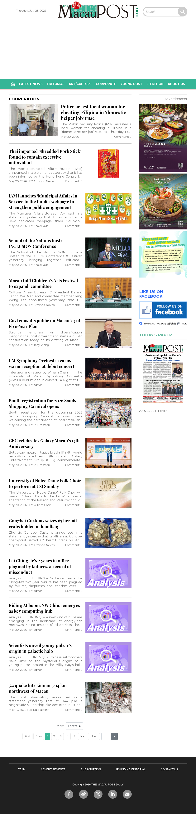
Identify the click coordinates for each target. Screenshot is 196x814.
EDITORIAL (56, 84)
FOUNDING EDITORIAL (131, 769)
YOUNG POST (131, 84)
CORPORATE (106, 84)
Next (83, 736)
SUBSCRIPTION (91, 769)
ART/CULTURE (80, 84)
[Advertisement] (98, 50)
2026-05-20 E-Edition (153, 411)
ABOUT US (176, 84)
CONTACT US (169, 769)
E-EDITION (155, 84)
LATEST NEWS (31, 84)
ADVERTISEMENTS (53, 769)
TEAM (22, 769)
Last (95, 736)
